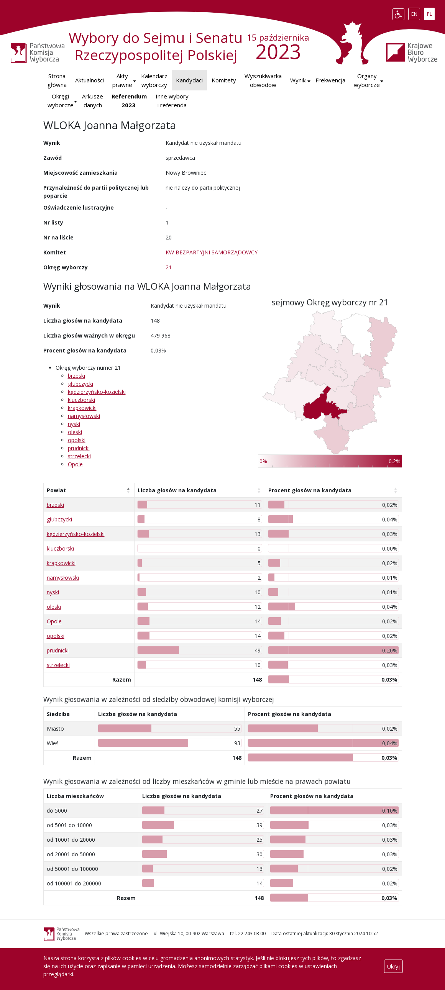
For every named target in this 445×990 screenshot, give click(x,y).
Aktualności (89, 80)
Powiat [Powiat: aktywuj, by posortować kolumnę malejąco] (56, 490)
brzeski (76, 375)
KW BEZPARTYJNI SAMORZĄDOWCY (212, 252)
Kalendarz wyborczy (154, 80)
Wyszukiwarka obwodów (263, 80)
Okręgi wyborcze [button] (61, 100)
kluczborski (81, 399)
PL (431, 12)
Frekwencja (330, 80)
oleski (75, 432)
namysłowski (84, 416)
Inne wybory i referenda (172, 100)
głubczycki (80, 383)
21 (169, 267)
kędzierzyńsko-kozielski (97, 391)
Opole (75, 464)
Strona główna (57, 80)
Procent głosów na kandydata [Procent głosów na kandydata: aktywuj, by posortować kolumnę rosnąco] (309, 490)
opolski (76, 440)
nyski (74, 424)
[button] (298, 80)
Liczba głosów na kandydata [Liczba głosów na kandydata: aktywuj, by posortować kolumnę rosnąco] (177, 490)
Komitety (224, 80)
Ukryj (393, 966)
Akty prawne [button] (122, 80)
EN (415, 12)
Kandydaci (189, 80)
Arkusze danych (92, 100)
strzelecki (79, 456)
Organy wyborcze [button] (367, 80)
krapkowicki (82, 407)
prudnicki (79, 448)
